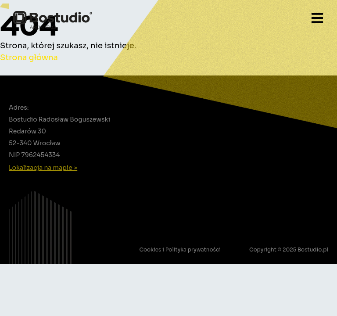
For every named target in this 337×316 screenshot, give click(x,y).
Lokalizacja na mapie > (43, 168)
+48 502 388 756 (42, 178)
